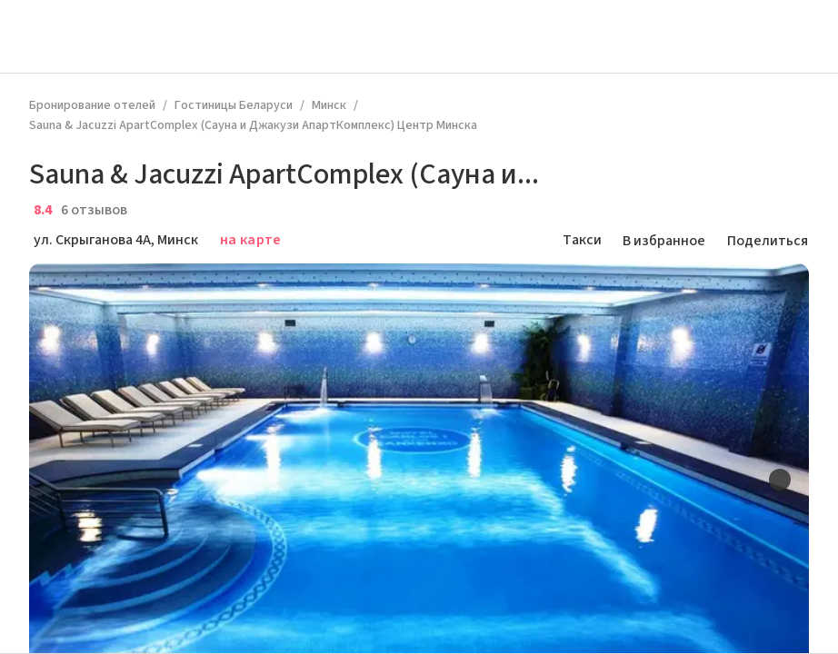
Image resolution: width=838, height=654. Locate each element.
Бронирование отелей (92, 105)
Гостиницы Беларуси (234, 105)
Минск (329, 105)
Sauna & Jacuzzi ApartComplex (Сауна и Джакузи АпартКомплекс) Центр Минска (253, 125)
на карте (251, 240)
